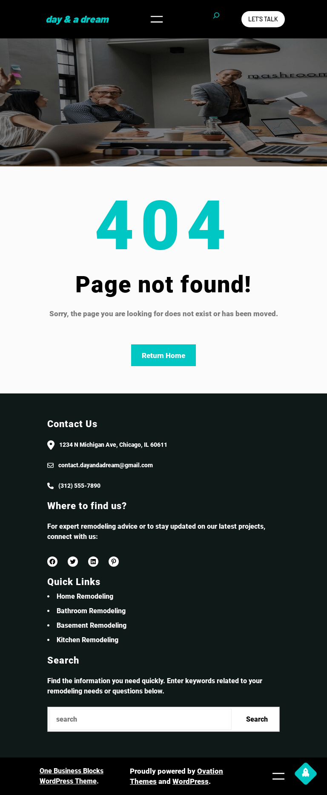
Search (257, 719)
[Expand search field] (216, 19)
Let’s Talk (263, 19)
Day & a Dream (77, 19)
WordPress (190, 781)
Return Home (163, 355)
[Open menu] (156, 19)
